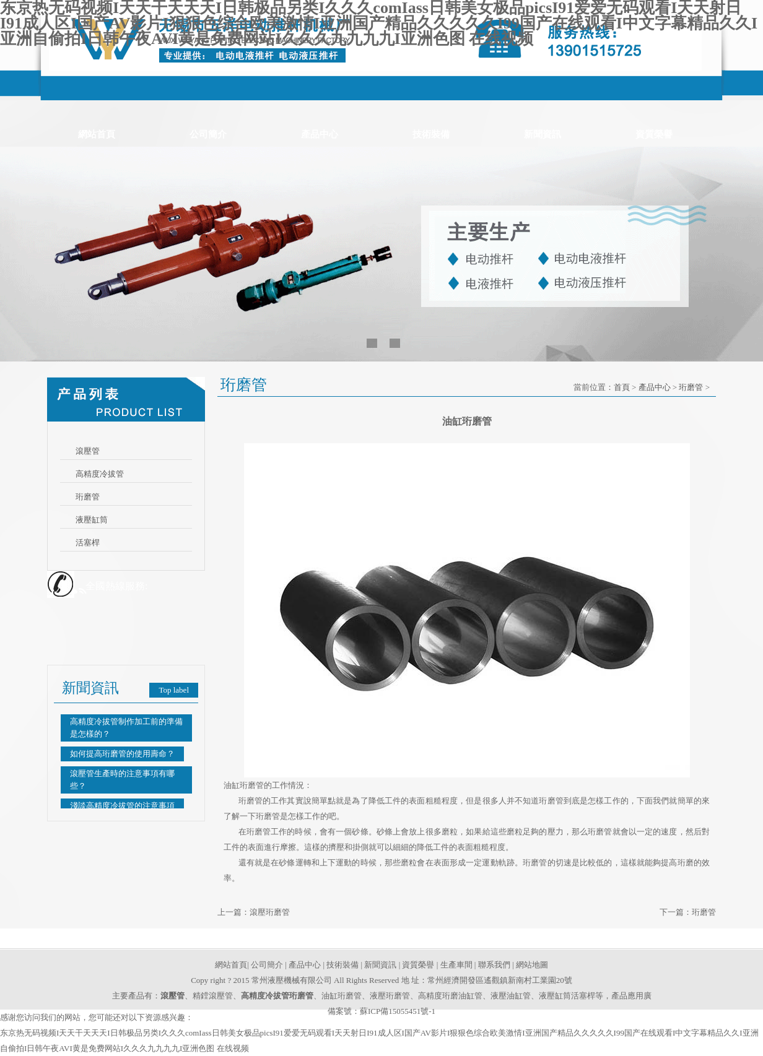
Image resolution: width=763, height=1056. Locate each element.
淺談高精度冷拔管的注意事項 (122, 805)
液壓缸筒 (92, 519)
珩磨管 (88, 496)
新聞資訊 (542, 134)
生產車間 (456, 964)
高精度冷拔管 (100, 473)
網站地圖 (532, 964)
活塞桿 (88, 542)
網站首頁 (96, 134)
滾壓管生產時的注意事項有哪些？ (122, 779)
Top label (174, 690)
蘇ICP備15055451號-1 (397, 1011)
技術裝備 (431, 134)
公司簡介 (208, 134)
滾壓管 (88, 451)
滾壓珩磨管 (270, 912)
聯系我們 (494, 964)
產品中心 (319, 134)
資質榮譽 (654, 134)
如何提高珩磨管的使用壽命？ (122, 753)
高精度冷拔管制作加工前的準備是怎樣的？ (126, 727)
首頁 (622, 387)
